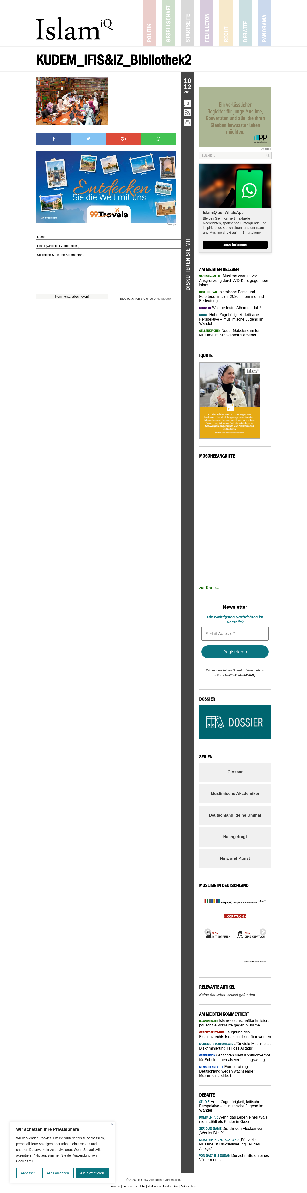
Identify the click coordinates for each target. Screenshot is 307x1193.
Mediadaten (170, 1186)
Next (261, 930)
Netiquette (164, 298)
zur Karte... (209, 588)
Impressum (130, 1186)
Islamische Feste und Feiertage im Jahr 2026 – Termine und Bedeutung (231, 296)
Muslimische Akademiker (235, 793)
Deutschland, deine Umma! (235, 815)
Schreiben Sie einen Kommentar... (108, 271)
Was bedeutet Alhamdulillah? (230, 308)
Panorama (264, 23)
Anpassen (28, 1173)
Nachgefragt (235, 837)
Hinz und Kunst (235, 858)
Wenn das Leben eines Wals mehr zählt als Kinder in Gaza (233, 1119)
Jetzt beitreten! (235, 245)
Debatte (245, 23)
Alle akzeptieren (92, 1173)
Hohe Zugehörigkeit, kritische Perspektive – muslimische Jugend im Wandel (231, 319)
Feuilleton (206, 23)
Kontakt (115, 1186)
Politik (149, 23)
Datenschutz (189, 1186)
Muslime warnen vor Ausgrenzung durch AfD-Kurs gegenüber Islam (233, 280)
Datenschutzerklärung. (240, 675)
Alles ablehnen (58, 1173)
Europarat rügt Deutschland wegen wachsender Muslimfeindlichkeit (226, 1071)
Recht (226, 23)
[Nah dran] (112, 1124)
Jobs (142, 1186)
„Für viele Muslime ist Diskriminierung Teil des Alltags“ (229, 1144)
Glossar (234, 772)
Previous (206, 930)
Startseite (187, 23)
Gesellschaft (168, 23)
